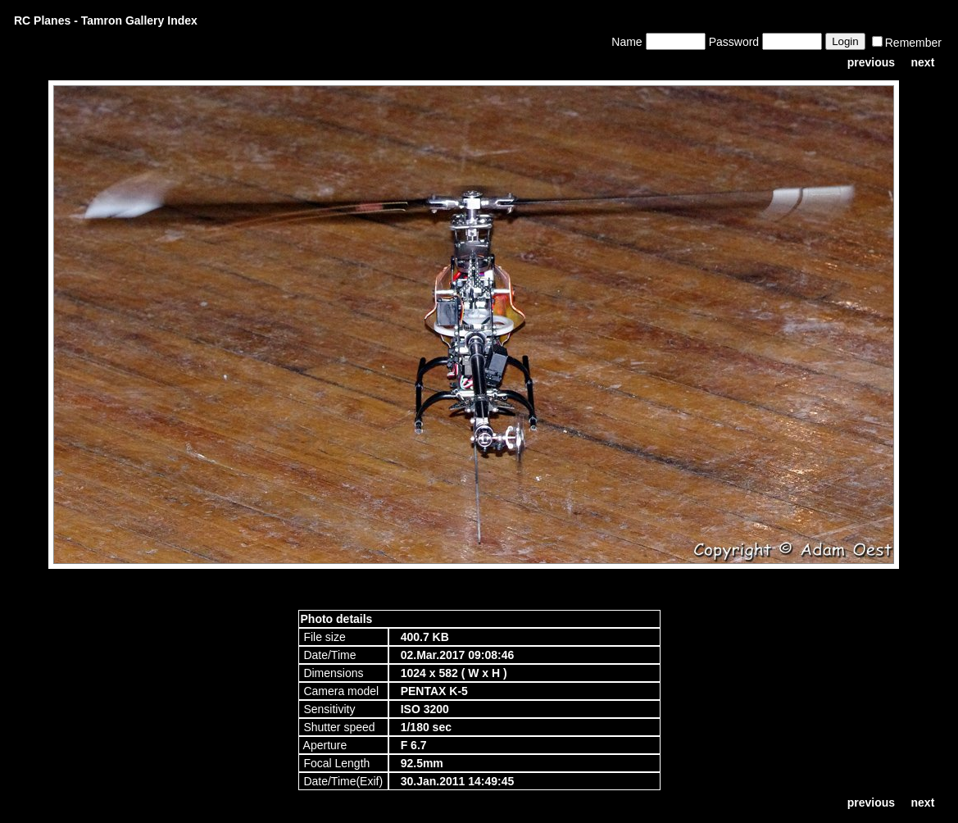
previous (871, 62)
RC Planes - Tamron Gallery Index (106, 20)
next (923, 62)
